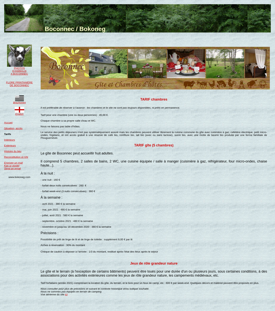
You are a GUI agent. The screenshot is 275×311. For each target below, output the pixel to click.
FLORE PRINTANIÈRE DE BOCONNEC (19, 84)
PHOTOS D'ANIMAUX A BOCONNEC (19, 69)
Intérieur (9, 139)
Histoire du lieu (12, 151)
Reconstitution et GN (16, 157)
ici (66, 294)
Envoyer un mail (13, 164)
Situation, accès (13, 128)
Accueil (8, 122)
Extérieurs (10, 145)
